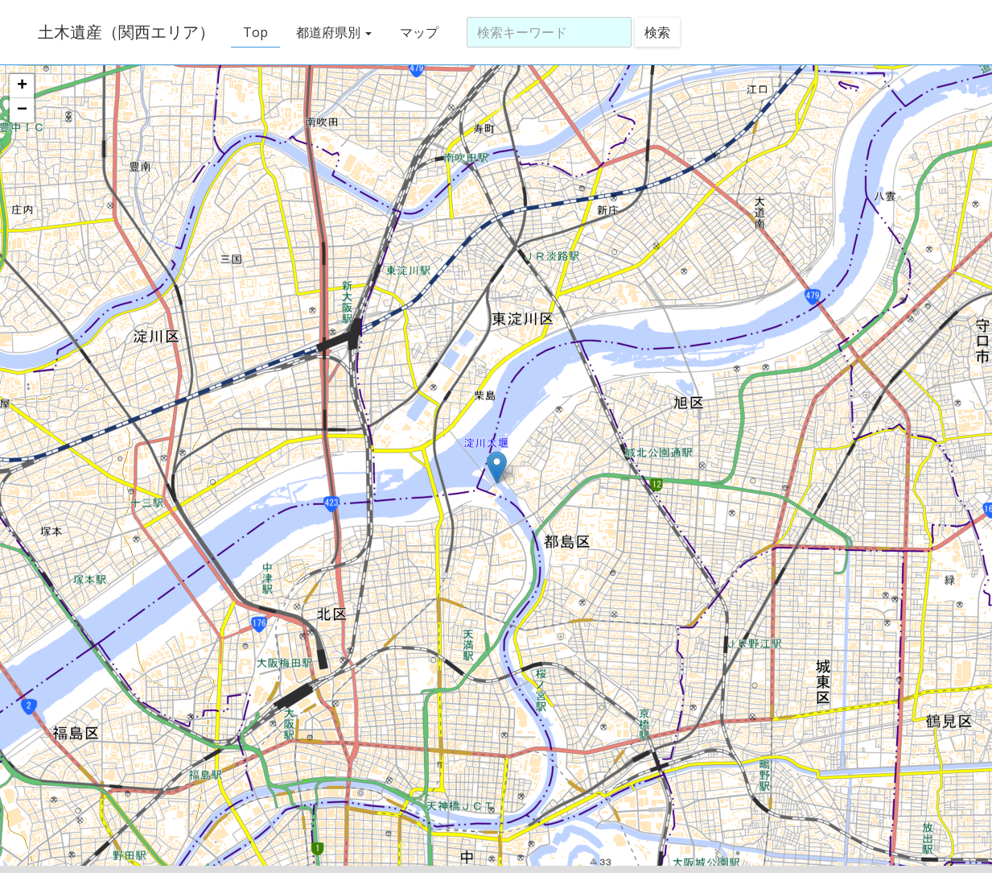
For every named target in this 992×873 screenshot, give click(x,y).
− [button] (22, 110)
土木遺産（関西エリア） (126, 32)
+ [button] (22, 86)
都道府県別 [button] (334, 32)
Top (255, 32)
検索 (657, 32)
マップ (419, 32)
